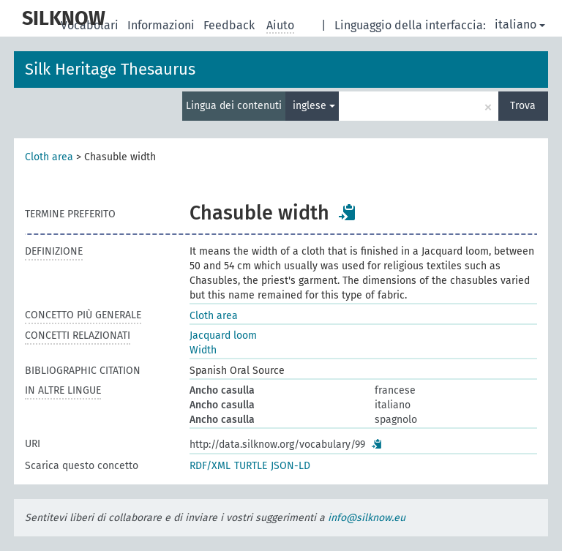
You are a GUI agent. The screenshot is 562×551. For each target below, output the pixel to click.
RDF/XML (210, 466)
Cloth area (49, 157)
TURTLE (250, 466)
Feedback (230, 25)
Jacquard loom (223, 335)
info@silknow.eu (366, 517)
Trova (523, 106)
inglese (314, 106)
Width (203, 350)
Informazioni (162, 25)
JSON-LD (290, 466)
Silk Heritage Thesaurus (110, 69)
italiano (520, 24)
